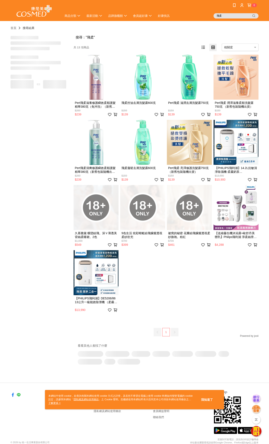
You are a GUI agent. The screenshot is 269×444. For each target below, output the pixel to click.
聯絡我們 (158, 417)
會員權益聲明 (161, 411)
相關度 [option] (228, 47)
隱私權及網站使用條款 (107, 411)
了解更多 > (54, 403)
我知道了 (207, 399)
